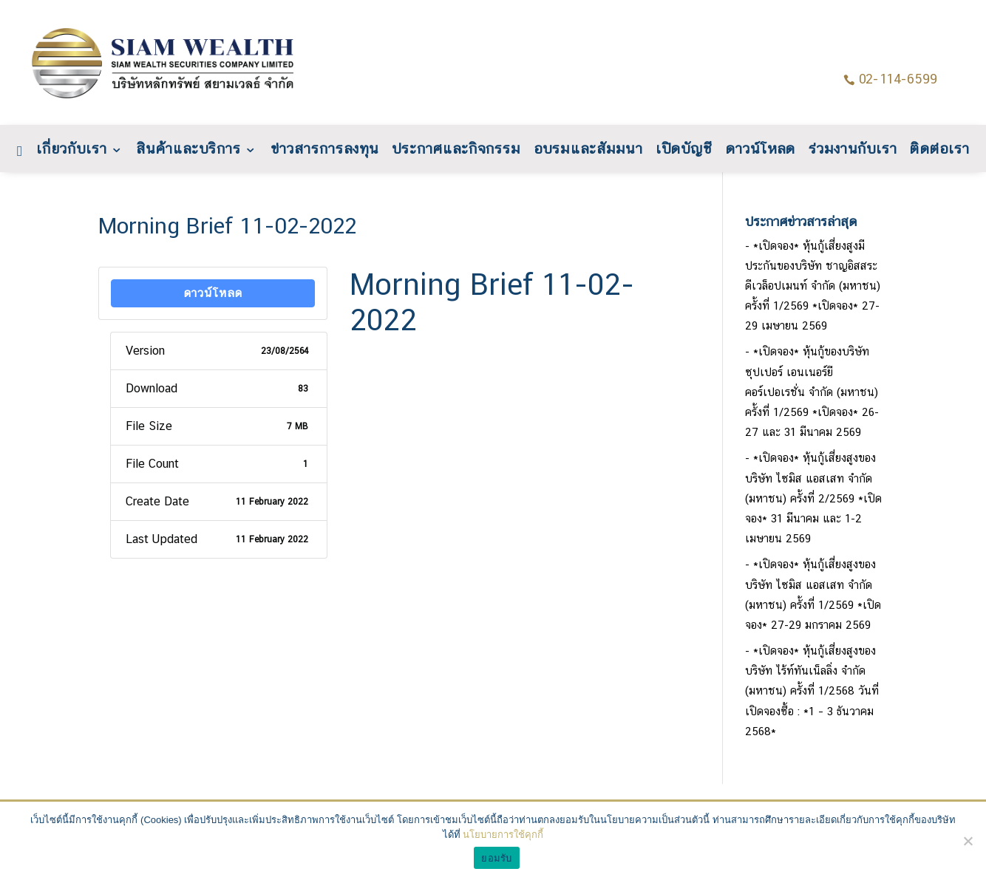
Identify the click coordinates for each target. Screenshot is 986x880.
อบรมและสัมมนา (588, 150)
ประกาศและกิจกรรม (455, 150)
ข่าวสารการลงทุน (324, 150)
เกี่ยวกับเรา (71, 150)
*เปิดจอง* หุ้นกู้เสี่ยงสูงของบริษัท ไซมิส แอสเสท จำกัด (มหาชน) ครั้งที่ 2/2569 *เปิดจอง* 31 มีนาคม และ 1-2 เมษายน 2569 (813, 498)
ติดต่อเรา (939, 150)
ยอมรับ (496, 858)
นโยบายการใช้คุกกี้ (503, 834)
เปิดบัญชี (684, 150)
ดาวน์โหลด (760, 150)
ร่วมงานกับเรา (853, 150)
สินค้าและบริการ (188, 150)
